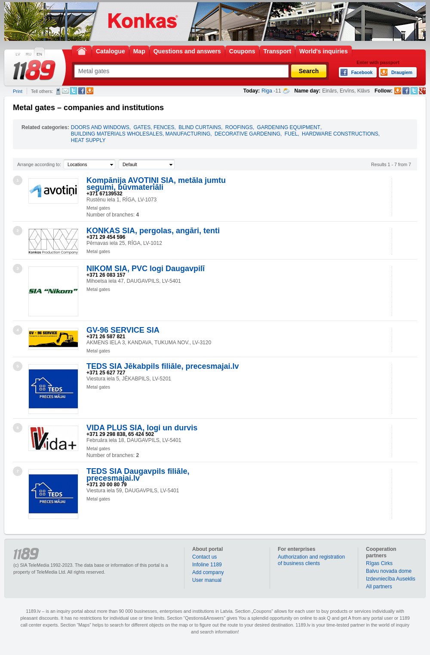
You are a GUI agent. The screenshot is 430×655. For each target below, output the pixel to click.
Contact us (204, 557)
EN (39, 54)
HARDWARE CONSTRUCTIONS (340, 134)
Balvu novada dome (389, 571)
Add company (208, 572)
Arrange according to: (39, 164)
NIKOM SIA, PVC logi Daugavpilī (145, 268)
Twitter (73, 90)
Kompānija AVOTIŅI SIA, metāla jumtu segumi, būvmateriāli (156, 184)
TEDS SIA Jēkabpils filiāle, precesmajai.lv (162, 366)
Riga (266, 91)
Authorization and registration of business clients (311, 560)
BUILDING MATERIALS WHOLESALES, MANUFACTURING (141, 134)
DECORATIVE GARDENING (247, 134)
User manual (206, 580)
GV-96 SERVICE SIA (123, 330)
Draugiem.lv (89, 90)
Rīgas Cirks (379, 563)
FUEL (291, 134)
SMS (58, 91)
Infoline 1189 (207, 565)
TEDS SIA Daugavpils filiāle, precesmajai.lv (137, 474)
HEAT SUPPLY (88, 140)
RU (28, 54)
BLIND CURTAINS (199, 127)
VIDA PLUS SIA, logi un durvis (141, 427)
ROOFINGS (239, 127)
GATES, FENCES (153, 127)
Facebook (81, 90)
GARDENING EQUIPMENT (288, 127)
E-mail (65, 90)
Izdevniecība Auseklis (390, 579)
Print (17, 91)
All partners (379, 587)
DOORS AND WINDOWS (100, 127)
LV (17, 54)
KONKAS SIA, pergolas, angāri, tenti (153, 230)
